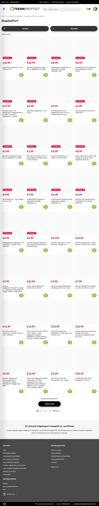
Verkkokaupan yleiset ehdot (60, 456)
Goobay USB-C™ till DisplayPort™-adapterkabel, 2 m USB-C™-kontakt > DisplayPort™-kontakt (13, 113)
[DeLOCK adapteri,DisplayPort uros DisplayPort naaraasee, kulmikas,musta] (37, 223)
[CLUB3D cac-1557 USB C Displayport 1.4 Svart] (86, 359)
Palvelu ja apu (56, 450)
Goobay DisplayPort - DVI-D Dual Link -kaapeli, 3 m (61, 243)
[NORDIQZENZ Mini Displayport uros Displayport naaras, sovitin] (86, 48)
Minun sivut (5, 2)
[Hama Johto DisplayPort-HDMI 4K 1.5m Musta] (37, 267)
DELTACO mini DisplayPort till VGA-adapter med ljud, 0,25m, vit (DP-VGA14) (37, 158)
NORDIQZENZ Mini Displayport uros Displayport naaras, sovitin (85, 69)
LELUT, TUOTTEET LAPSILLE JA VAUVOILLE (14, 468)
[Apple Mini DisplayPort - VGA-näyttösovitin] (13, 48)
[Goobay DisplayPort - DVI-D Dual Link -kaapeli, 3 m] (62, 223)
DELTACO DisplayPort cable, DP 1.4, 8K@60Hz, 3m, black (36, 68)
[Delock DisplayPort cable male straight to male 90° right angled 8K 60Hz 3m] (86, 137)
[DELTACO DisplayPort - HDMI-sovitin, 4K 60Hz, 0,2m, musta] (86, 223)
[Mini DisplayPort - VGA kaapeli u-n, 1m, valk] (13, 180)
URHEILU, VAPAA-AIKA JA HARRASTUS (14, 465)
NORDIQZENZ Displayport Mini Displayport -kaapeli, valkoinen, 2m (61, 201)
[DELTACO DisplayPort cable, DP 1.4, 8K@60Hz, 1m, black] (13, 137)
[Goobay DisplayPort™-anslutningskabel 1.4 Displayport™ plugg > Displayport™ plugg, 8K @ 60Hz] (13, 359)
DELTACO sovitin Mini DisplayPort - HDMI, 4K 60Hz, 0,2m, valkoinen (13, 333)
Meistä (5, 483)
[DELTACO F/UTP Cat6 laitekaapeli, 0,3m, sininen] (62, 359)
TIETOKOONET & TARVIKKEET (14, 16)
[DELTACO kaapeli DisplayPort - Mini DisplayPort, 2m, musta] (62, 267)
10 (50, 411)
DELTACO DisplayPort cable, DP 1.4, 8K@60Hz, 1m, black (12, 157)
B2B (4, 490)
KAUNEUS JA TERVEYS (9, 471)
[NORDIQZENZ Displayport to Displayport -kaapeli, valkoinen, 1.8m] (62, 48)
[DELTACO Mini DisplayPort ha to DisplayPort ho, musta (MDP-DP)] (86, 180)
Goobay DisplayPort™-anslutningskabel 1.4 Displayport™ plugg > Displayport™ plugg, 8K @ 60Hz (11, 382)
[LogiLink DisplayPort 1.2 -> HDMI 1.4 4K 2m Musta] (62, 137)
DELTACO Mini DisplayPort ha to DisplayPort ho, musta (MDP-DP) (85, 201)
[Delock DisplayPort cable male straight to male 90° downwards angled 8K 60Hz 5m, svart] (86, 312)
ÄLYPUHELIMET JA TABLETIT (11, 462)
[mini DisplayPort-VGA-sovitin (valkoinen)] (86, 92)
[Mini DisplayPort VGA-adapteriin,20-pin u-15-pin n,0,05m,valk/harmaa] (62, 92)
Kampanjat (6, 474)
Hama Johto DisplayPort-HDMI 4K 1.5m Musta (35, 287)
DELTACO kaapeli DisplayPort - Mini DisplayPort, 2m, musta (61, 287)
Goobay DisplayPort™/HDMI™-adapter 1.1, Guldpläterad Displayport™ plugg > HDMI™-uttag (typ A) (13, 289)
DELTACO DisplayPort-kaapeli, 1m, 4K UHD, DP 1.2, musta (85, 287)
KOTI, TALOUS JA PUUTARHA (11, 459)
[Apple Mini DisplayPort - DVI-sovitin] (37, 92)
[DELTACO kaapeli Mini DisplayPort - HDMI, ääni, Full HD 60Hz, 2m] (62, 312)
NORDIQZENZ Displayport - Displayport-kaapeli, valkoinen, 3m (36, 201)
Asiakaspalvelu (14, 2)
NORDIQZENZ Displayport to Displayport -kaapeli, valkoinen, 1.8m (61, 69)
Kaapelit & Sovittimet (31, 16)
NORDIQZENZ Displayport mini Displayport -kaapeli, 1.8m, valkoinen (13, 244)
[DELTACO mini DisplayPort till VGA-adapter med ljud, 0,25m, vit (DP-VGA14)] (37, 137)
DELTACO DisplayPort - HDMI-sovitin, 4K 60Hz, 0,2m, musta (85, 243)
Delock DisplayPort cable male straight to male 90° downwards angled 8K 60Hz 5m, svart (85, 334)
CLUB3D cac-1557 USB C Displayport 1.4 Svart (83, 379)
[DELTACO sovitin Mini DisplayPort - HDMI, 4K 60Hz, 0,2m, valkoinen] (13, 312)
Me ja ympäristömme (10, 486)
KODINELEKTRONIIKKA (9, 453)
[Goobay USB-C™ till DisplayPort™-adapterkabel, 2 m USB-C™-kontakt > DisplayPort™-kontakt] (13, 92)
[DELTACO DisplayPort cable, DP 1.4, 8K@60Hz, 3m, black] (37, 48)
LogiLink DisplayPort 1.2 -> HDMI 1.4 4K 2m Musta (60, 157)
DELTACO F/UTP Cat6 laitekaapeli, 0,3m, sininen (60, 379)
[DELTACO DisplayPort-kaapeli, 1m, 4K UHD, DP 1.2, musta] (86, 267)
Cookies (54, 462)
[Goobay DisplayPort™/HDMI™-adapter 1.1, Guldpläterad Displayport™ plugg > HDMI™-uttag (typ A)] (13, 267)
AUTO (4, 450)
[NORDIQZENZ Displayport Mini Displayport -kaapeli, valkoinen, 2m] (62, 180)
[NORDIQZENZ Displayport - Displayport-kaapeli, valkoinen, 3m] (37, 180)
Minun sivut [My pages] (55, 467)
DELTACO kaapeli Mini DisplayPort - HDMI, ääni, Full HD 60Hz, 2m (61, 333)
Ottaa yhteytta (56, 453)
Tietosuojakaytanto (57, 459)
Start (2, 16)
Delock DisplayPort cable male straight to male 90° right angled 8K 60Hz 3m (85, 158)
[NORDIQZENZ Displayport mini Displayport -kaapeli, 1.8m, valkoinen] (13, 223)
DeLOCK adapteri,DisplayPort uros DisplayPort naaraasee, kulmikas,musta (37, 244)
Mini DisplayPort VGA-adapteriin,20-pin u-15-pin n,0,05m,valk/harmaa (60, 112)
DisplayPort (41, 16)
